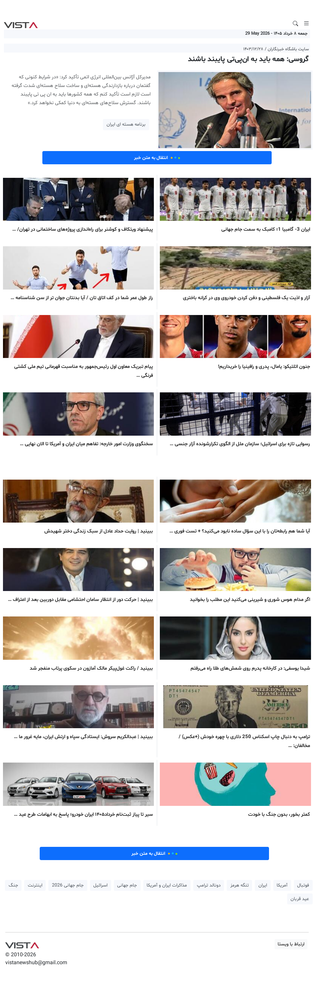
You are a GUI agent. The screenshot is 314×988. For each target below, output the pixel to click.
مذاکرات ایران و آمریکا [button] (167, 885)
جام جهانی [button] (127, 885)
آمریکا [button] (282, 885)
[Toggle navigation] (306, 23)
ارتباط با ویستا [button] (291, 944)
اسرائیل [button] (100, 885)
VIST (20, 23)
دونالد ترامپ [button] (209, 885)
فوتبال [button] (303, 885)
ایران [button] (262, 885)
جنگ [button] (13, 885)
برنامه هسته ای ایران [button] (126, 124)
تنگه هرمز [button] (239, 885)
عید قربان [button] (300, 899)
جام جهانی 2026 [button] (68, 885)
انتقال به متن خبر (157, 158)
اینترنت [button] (35, 885)
